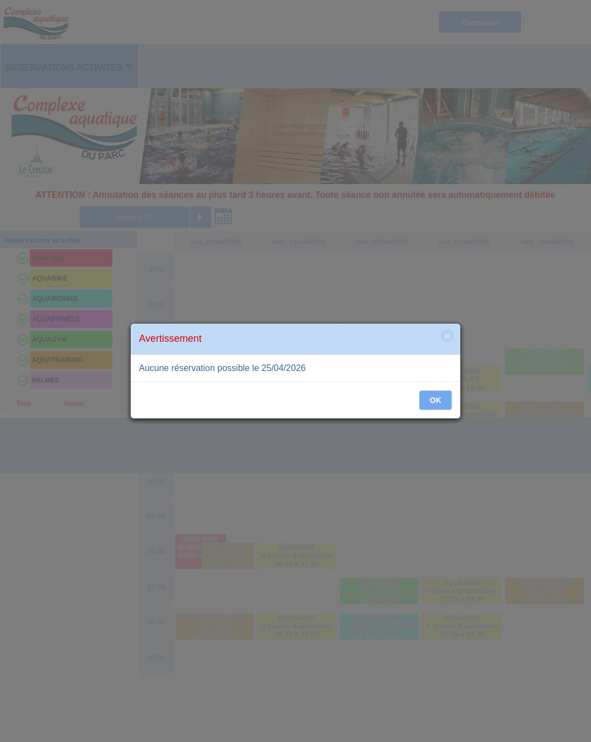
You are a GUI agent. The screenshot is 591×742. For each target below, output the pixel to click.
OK (436, 400)
